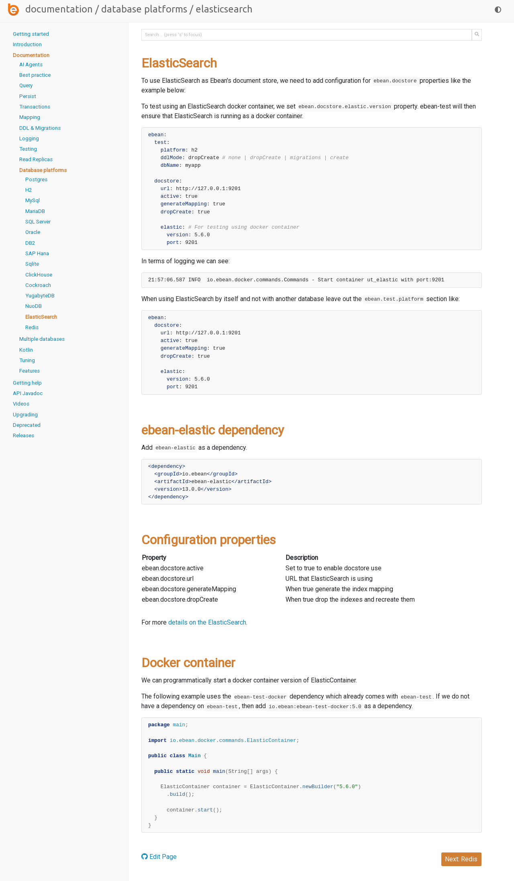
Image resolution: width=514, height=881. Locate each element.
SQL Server (38, 222)
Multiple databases (42, 339)
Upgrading (25, 415)
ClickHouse (38, 275)
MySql (32, 200)
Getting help (27, 383)
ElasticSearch (41, 317)
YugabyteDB (40, 296)
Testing (28, 149)
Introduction (27, 44)
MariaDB (35, 211)
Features (29, 371)
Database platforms (144, 9)
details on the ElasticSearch (207, 622)
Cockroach (38, 285)
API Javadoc (28, 393)
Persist (27, 96)
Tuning (27, 360)
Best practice (35, 75)
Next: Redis (461, 859)
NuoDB (33, 306)
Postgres (36, 179)
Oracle (32, 232)
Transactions (34, 107)
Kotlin (26, 350)
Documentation (59, 9)
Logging (29, 138)
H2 (28, 190)
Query (26, 85)
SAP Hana (37, 253)
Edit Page (159, 857)
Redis (32, 327)
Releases (23, 435)
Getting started (31, 34)
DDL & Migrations (40, 128)
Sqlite (32, 264)
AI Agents (31, 64)
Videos (21, 404)
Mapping (29, 117)
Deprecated (27, 425)
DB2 (30, 243)
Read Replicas (36, 159)
